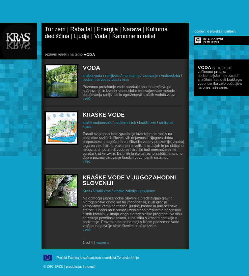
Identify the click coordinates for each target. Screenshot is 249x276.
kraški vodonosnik (97, 123)
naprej (102, 242)
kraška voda (92, 76)
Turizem (55, 29)
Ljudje (82, 36)
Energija (107, 29)
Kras (86, 191)
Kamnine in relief (133, 36)
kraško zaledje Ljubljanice (134, 191)
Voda (100, 36)
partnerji (230, 31)
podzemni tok (125, 123)
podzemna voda (95, 79)
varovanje (150, 76)
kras (125, 79)
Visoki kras (102, 191)
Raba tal (81, 29)
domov (200, 31)
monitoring (131, 76)
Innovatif (89, 266)
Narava (132, 29)
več (87, 99)
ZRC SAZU (55, 266)
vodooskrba (170, 76)
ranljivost (112, 76)
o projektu (214, 31)
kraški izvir (147, 123)
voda (115, 79)
